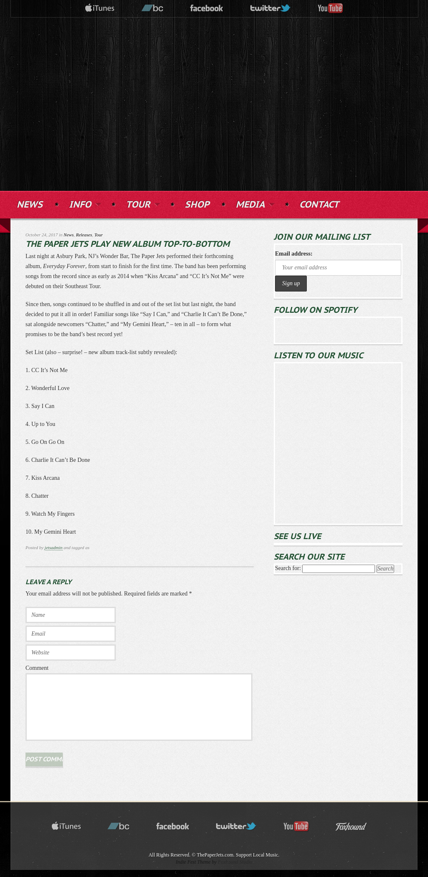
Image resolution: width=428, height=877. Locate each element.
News (69, 234)
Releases (84, 234)
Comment (36, 668)
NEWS (30, 205)
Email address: (294, 254)
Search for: (288, 568)
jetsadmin (54, 547)
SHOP (197, 205)
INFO (84, 204)
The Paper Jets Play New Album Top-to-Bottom (127, 244)
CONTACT (319, 205)
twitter (270, 8)
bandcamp (152, 8)
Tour (98, 234)
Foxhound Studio (235, 862)
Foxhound (356, 826)
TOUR (142, 204)
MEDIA (254, 204)
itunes (100, 8)
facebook (207, 8)
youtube (331, 8)
